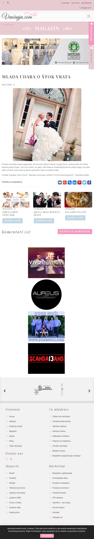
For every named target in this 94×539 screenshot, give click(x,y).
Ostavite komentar (75, 231)
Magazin (11, 25)
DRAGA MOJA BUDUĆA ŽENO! (47, 213)
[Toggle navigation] (88, 16)
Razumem (47, 536)
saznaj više (13, 221)
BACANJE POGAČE (75, 212)
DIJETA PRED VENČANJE (10, 213)
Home (4, 25)
